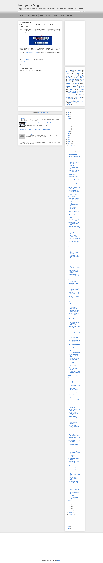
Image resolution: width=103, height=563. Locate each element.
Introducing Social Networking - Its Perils (73, 470)
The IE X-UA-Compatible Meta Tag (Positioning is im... (74, 232)
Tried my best (71, 279)
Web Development (78, 101)
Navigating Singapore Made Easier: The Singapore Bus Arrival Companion (34, 129)
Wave (69, 101)
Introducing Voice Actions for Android (74, 410)
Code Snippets (69, 77)
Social (71, 98)
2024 (69, 116)
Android (68, 71)
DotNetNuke (70, 80)
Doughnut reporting (72, 467)
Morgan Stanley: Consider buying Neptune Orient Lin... (74, 474)
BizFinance (70, 75)
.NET (67, 70)
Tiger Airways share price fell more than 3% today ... (74, 319)
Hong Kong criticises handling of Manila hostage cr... (73, 252)
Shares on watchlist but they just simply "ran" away (73, 355)
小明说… (70, 264)
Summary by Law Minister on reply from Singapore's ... (74, 441)
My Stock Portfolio (72, 301)
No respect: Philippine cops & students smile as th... (73, 204)
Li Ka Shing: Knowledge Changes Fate (73, 498)
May (70, 506)
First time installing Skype (74, 352)
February (71, 512)
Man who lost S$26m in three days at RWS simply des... (73, 298)
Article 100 (70, 330)
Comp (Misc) (80, 77)
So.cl (67, 98)
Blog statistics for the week (74, 392)
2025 (69, 114)
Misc (24, 61)
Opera (80, 91)
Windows (71, 103)
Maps (74, 87)
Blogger (82, 75)
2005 (69, 524)
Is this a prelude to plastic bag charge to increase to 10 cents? (38, 122)
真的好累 (70, 246)
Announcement (77, 71)
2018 (69, 128)
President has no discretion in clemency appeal (73, 426)
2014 (69, 135)
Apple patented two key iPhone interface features (73, 360)
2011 (69, 141)
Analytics (79, 70)
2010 (69, 143)
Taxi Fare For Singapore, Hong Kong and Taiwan (29, 140)
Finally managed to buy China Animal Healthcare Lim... (73, 323)
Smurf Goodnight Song (30, 134)
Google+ (68, 85)
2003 (69, 528)
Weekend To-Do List (72, 196)
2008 (69, 519)
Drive (76, 80)
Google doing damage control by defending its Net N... (74, 431)
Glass (82, 81)
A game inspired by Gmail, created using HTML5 (74, 434)
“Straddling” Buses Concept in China (72, 236)
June (70, 504)
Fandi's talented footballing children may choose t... (74, 492)
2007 (69, 521)
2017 (69, 129)
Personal (69, 94)
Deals (77, 79)
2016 (69, 131)
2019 (69, 126)
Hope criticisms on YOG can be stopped (73, 400)
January (71, 514)
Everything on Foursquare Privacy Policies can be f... (74, 341)
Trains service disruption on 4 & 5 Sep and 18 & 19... (74, 349)
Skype (80, 97)
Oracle (81, 92)
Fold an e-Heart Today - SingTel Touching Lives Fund (74, 483)
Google (27, 15)
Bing (78, 73)
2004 (69, 526)
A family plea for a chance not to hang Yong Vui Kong (74, 216)
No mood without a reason (74, 277)
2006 (69, 522)
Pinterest (80, 94)
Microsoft (48, 15)
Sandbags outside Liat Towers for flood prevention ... (73, 418)
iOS (75, 86)
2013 (69, 137)
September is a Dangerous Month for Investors (73, 162)
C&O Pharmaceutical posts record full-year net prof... (73, 271)
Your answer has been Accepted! (73, 403)
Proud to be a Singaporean (71, 406)
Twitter (82, 100)
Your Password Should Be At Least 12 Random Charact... (74, 315)
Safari (74, 95)
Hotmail (74, 85)
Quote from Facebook (73, 397)
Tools (68, 100)
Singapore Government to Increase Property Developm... (74, 158)
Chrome (79, 76)
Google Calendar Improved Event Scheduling (72, 208)
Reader (67, 95)
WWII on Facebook (72, 375)
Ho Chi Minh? (71, 495)
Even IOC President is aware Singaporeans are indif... (73, 413)
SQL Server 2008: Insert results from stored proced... (73, 368)
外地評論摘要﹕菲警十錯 (73, 194)
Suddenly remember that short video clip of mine (74, 275)
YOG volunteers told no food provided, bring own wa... (73, 389)
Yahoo (79, 103)
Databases (69, 15)
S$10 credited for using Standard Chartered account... (73, 289)
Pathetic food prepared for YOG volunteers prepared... (74, 422)
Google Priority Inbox (73, 154)
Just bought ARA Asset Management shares (73, 381)
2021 (69, 122)
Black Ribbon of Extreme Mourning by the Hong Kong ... (73, 200)
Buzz (69, 76)
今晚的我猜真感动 (72, 500)
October (71, 149)
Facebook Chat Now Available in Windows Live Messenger (73, 364)
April (70, 508)
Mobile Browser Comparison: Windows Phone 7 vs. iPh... (74, 261)
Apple (41, 15)
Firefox (76, 81)
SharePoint (76, 97)
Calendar (74, 76)
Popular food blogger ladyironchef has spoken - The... (74, 256)
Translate (76, 100)
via (27, 54)
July (70, 503)
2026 (69, 112)
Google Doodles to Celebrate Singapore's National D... (73, 478)
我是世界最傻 (22, 118)
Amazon (73, 70)
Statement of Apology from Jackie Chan (74, 188)
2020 (69, 124)
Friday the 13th (71, 449)
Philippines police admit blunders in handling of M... (74, 228)
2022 (69, 120)
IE (80, 85)
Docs (82, 79)
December (71, 145)
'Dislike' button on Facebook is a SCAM (73, 378)
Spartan (77, 98)
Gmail (69, 83)
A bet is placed (71, 174)
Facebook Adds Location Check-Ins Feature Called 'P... (73, 337)
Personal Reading (72, 165)
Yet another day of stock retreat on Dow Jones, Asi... (73, 463)
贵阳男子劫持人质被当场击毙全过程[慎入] (73, 220)
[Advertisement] (75, 43)
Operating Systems (71, 92)
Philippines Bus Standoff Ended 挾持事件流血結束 (74, 267)
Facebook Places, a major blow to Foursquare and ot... (74, 328)
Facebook (34, 15)
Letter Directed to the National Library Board (73, 177)
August (70, 153)
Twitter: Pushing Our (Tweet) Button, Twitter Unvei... (74, 446)
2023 (69, 118)
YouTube (68, 104)
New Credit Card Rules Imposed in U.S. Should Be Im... (74, 243)
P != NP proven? (72, 486)
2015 (69, 133)
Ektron (81, 80)
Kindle (82, 86)
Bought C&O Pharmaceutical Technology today (72, 307)
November (71, 147)
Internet (68, 86)
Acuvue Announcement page (32, 52)
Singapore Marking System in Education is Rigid (74, 452)
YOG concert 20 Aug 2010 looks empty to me (74, 311)
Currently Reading (72, 281)
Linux (69, 87)
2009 (69, 517)
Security (62, 15)
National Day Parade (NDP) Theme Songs (73, 488)
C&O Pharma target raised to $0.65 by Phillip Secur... (74, 171)
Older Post (58, 109)
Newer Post (22, 109)
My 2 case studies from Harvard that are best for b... (73, 191)
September (71, 151)
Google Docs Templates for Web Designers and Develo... (74, 285)
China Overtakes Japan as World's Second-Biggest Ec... (74, 385)
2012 (69, 139)
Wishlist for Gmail (72, 465)
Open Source (73, 91)
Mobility (55, 15)
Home (21, 15)
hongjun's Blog (28, 5)
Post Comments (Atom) (43, 112)
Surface (82, 98)
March (70, 510)
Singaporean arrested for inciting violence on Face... (74, 223)
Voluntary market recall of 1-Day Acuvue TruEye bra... (74, 293)
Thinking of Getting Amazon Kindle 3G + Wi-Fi (73, 184)
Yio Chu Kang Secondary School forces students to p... (74, 372)
